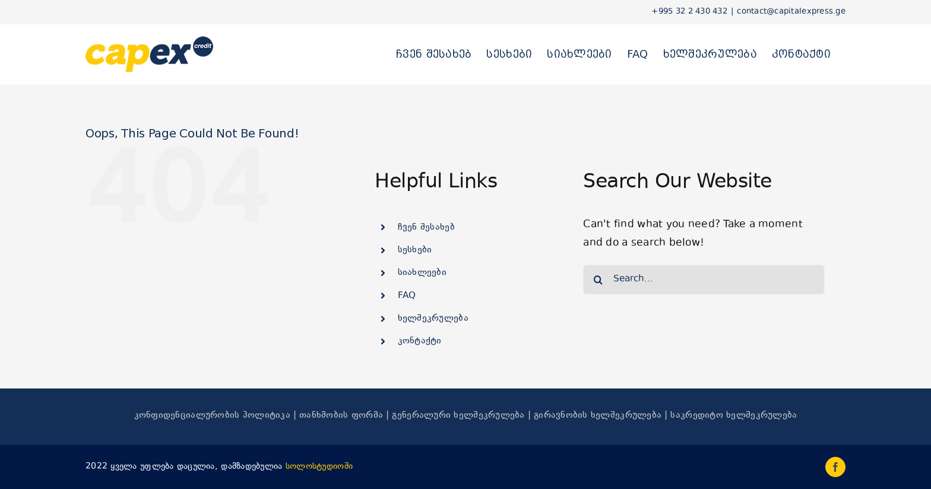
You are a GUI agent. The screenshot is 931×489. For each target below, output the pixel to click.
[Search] (598, 279)
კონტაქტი (420, 341)
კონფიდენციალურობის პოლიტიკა (212, 415)
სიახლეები (422, 273)
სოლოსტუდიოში (319, 466)
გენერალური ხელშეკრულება (458, 415)
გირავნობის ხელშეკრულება (597, 415)
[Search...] (704, 279)
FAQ (407, 296)
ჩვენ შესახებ (426, 227)
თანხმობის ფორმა (341, 415)
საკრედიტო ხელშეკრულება (733, 415)
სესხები (415, 250)
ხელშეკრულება (433, 318)
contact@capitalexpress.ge (791, 12)
